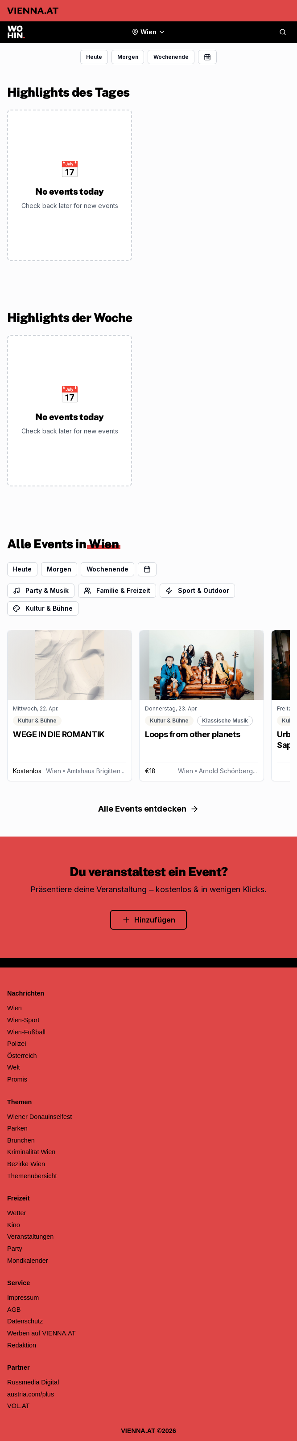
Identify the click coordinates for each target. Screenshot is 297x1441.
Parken (17, 1128)
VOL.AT (18, 1405)
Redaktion (21, 1345)
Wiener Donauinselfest (39, 1116)
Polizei (16, 1043)
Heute (94, 56)
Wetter (16, 1212)
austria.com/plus (30, 1394)
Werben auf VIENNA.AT (41, 1333)
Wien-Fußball (26, 1032)
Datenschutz (25, 1321)
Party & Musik (41, 590)
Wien (14, 1008)
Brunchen (21, 1140)
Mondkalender (27, 1260)
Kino (13, 1225)
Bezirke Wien (26, 1163)
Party (14, 1248)
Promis (17, 1079)
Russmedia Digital (33, 1382)
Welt (13, 1067)
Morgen (127, 56)
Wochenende (171, 56)
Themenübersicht (32, 1176)
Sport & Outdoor (197, 590)
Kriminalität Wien (31, 1151)
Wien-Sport (23, 1020)
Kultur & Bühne (43, 608)
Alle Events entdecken (148, 808)
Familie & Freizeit (117, 590)
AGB (14, 1309)
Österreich (22, 1055)
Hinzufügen (148, 919)
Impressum (23, 1297)
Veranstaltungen (30, 1236)
